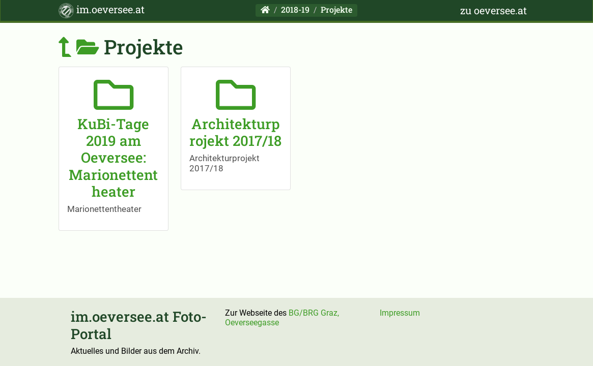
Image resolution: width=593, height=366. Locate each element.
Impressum (400, 313)
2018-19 (295, 9)
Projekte (336, 9)
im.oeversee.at (102, 10)
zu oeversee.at (493, 10)
